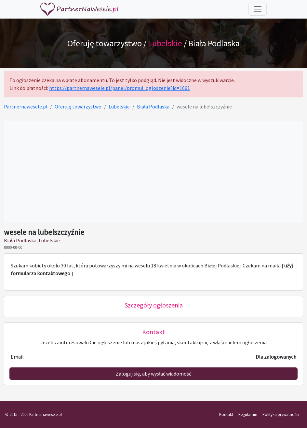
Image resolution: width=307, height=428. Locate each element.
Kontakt (226, 414)
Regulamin (247, 414)
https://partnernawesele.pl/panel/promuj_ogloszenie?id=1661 (119, 88)
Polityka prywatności (280, 414)
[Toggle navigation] (257, 9)
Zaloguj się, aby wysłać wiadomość (153, 373)
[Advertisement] (153, 171)
